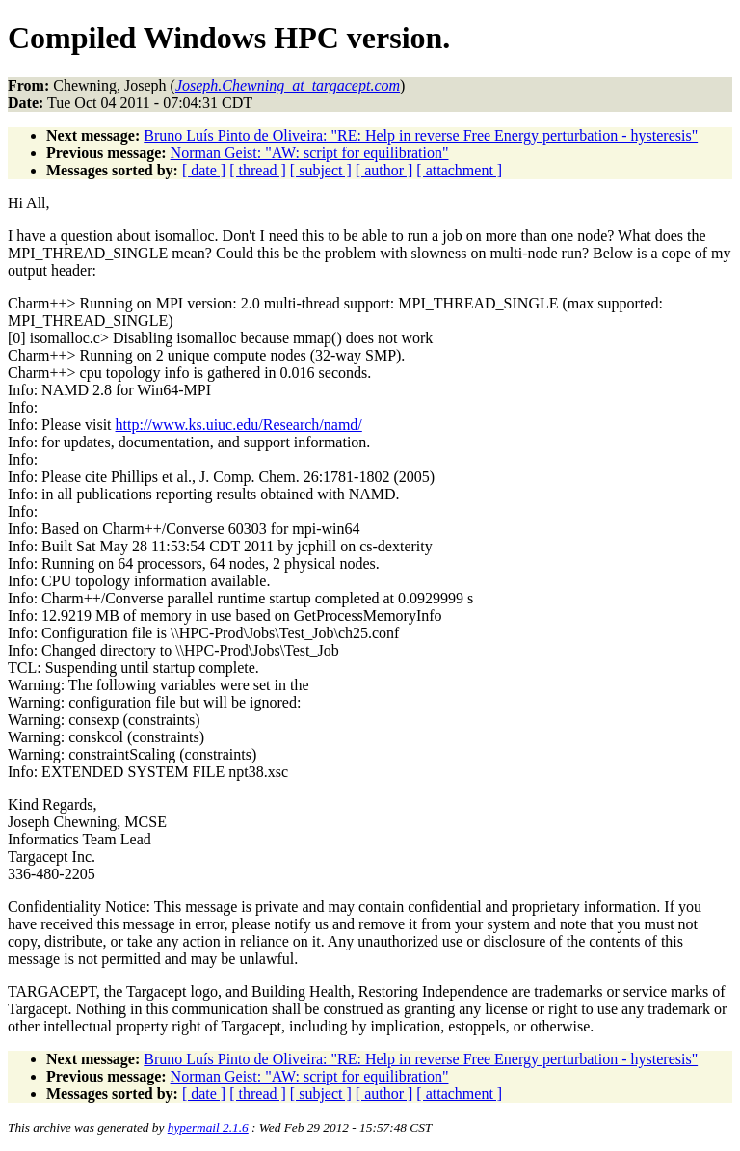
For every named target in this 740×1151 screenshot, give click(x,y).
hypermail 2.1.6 (208, 1127)
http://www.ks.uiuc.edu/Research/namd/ (239, 424)
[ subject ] (321, 170)
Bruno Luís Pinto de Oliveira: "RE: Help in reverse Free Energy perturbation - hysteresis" (421, 135)
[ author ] (384, 170)
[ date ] (203, 170)
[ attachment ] (459, 170)
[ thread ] (257, 170)
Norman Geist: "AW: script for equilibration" (310, 153)
